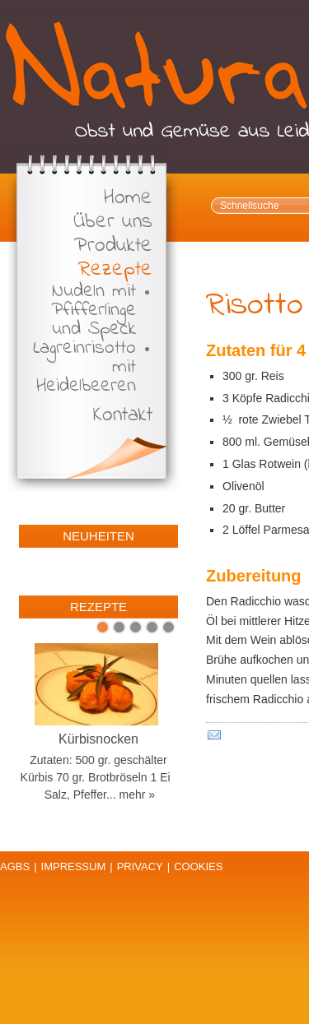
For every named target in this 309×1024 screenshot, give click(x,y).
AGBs (15, 866)
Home (128, 199)
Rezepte (115, 270)
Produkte (113, 246)
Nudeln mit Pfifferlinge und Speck (93, 310)
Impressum (73, 866)
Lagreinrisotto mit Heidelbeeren (84, 367)
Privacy (140, 866)
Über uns (112, 222)
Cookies (198, 866)
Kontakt (122, 416)
